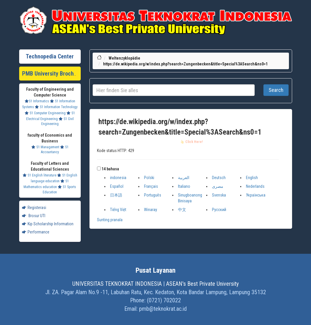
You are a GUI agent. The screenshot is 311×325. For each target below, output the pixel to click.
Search (276, 90)
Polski (149, 177)
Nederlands (255, 186)
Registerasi (34, 207)
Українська (255, 195)
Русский (219, 209)
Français (151, 186)
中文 (182, 209)
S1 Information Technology (56, 107)
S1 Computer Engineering (45, 113)
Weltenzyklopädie (124, 58)
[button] (99, 168)
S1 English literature (39, 175)
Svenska (219, 195)
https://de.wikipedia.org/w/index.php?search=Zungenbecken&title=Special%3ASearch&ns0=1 (185, 64)
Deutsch (219, 177)
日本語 (116, 195)
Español (116, 186)
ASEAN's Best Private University (202, 283)
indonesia (118, 177)
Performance (35, 232)
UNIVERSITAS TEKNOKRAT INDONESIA (117, 283)
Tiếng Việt (118, 209)
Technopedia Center (50, 56)
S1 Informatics (37, 101)
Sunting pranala (110, 219)
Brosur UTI (33, 215)
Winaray (150, 209)
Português (152, 195)
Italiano (184, 186)
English (252, 177)
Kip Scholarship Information (47, 224)
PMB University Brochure (52, 73)
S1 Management (45, 147)
